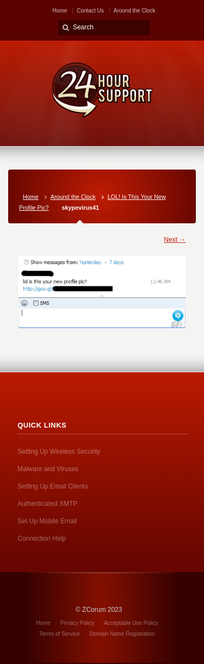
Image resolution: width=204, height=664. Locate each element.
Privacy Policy (77, 623)
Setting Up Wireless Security (58, 451)
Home (60, 11)
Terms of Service (59, 634)
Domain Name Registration (122, 634)
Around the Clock (135, 11)
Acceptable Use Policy (131, 623)
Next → (175, 239)
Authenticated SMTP (47, 504)
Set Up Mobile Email (47, 521)
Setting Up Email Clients (52, 486)
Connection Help (41, 538)
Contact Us (90, 11)
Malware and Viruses (47, 469)
